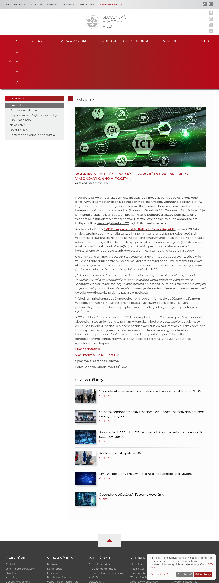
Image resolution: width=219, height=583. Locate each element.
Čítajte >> (105, 353)
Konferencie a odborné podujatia (32, 92)
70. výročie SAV (139, 535)
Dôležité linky (19, 87)
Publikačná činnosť (59, 535)
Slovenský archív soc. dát (187, 526)
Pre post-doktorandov (102, 526)
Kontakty (37, 4)
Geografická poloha (17, 540)
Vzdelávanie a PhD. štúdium (124, 41)
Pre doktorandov (99, 522)
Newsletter (17, 82)
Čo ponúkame (139, 544)
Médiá (205, 41)
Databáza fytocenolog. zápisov (191, 531)
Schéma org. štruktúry (19, 526)
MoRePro (94, 535)
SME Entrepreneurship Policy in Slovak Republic (140, 186)
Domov (15, 40)
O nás (37, 41)
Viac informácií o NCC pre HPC (98, 312)
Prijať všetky (203, 574)
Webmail (69, 4)
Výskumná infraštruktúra (63, 540)
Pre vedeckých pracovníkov (106, 531)
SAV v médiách (20, 77)
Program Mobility (100, 544)
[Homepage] (92, 22)
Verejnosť (172, 41)
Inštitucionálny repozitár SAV (190, 522)
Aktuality (18, 62)
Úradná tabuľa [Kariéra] (16, 4)
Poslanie (10, 522)
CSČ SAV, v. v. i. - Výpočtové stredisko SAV (56, 578)
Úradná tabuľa (139, 531)
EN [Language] (210, 4)
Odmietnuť (184, 574)
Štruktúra (11, 531)
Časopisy (52, 531)
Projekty (52, 522)
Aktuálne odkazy (111, 4)
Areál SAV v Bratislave (144, 540)
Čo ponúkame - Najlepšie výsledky (33, 72)
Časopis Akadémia (184, 535)
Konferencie (54, 526)
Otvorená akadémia (23, 67)
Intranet (53, 4)
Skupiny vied (86, 4)
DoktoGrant (96, 540)
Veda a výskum (73, 41)
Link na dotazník (87, 306)
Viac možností (159, 574)
